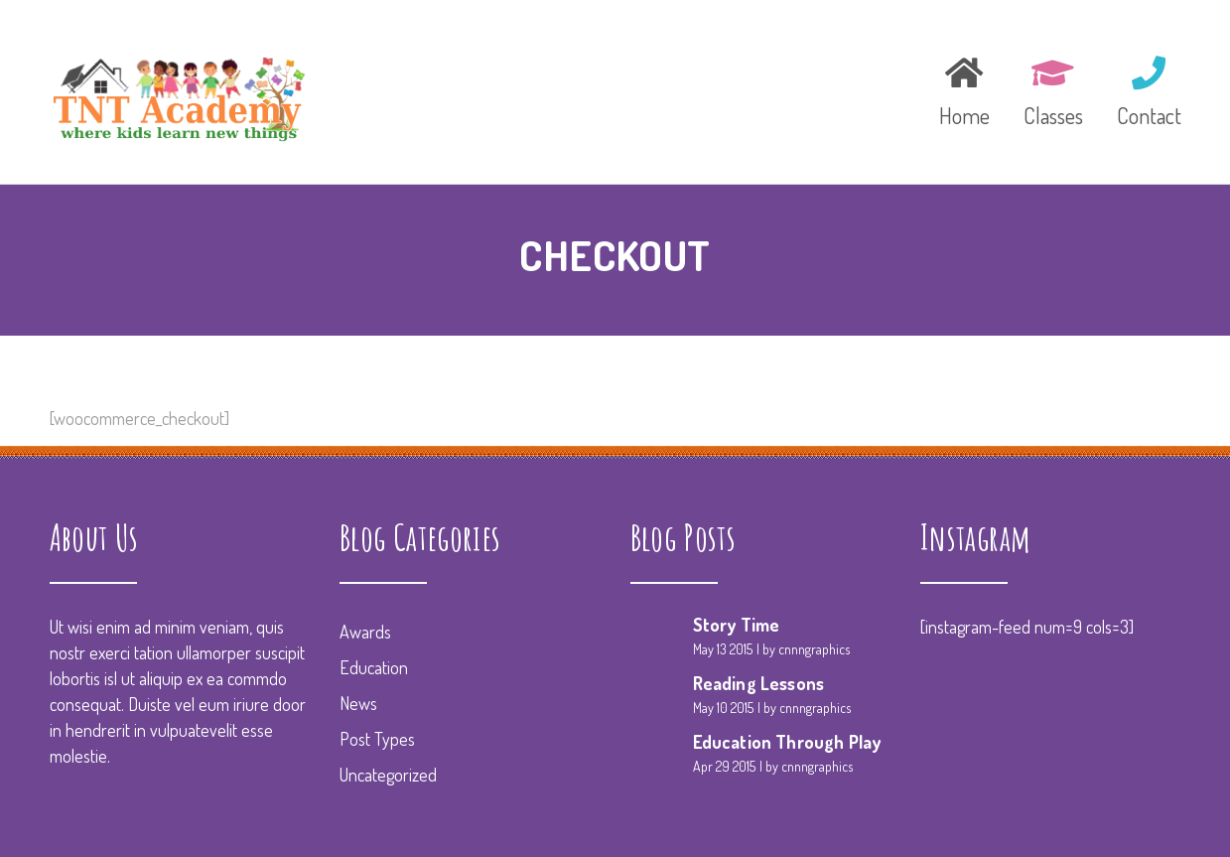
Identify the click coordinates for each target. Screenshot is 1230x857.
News (358, 703)
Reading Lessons (759, 683)
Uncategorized (388, 775)
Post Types (377, 739)
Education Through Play (787, 742)
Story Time (736, 625)
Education (374, 667)
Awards (365, 632)
